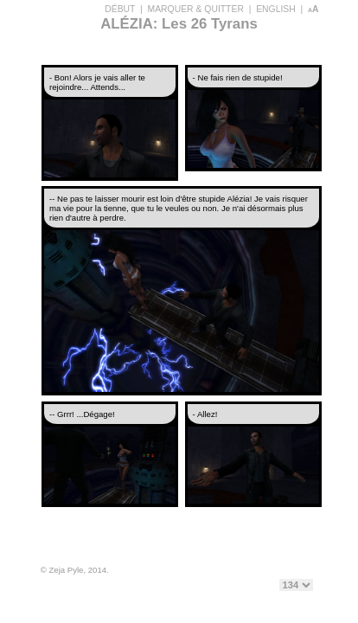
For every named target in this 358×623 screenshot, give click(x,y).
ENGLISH (276, 9)
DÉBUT (120, 9)
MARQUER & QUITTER (195, 9)
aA (313, 9)
